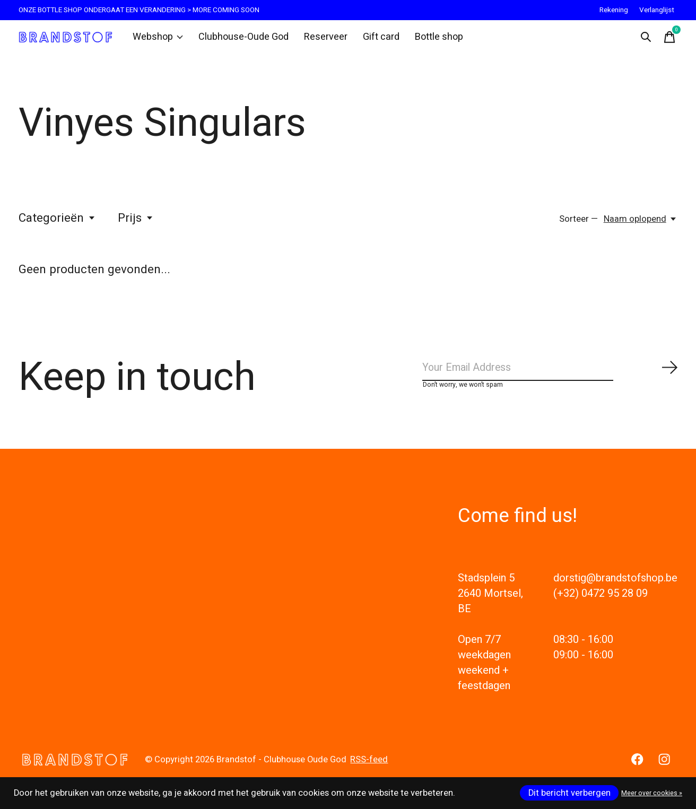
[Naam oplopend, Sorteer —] (640, 224)
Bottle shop (430, 39)
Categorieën (57, 222)
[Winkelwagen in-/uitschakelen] (666, 39)
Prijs (136, 222)
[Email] (550, 375)
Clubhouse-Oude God (242, 39)
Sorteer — (578, 224)
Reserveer (320, 39)
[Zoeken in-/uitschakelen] (643, 39)
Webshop (160, 39)
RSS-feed (369, 769)
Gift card (374, 39)
